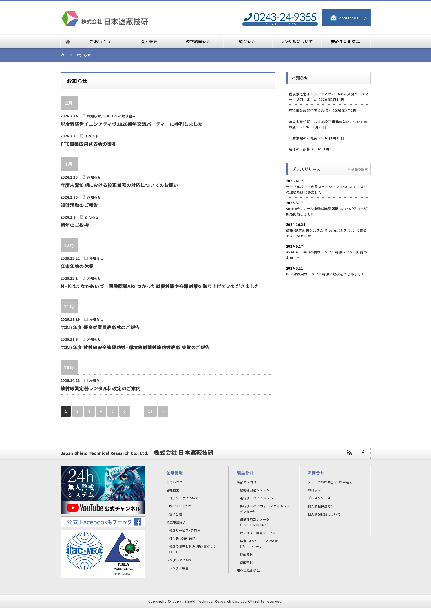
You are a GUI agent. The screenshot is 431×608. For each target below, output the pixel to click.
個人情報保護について (324, 514)
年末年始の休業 (77, 266)
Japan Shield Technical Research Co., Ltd (210, 601)
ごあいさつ (174, 482)
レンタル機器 (179, 568)
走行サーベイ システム (257, 498)
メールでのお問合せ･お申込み (330, 482)
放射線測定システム (254, 490)
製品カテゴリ (247, 482)
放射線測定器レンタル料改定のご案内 (101, 388)
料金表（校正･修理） (183, 538)
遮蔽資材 (246, 554)
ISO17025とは (180, 506)
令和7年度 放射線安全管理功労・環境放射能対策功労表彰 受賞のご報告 (135, 347)
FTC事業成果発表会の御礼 (89, 144)
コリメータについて (184, 498)
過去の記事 (359, 169)
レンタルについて (179, 560)
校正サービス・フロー (185, 530)
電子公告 (175, 514)
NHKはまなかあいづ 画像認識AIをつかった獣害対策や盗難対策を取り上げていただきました (160, 286)
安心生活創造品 (248, 570)
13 (150, 411)
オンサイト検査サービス (258, 533)
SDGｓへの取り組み (119, 115)
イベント (92, 135)
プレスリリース (319, 498)
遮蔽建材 (246, 562)
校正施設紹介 (176, 522)
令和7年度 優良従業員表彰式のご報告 (100, 327)
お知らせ (94, 115)
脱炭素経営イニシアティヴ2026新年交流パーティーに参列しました (132, 124)
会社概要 (173, 490)
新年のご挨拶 (75, 225)
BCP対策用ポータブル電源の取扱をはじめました (325, 273)
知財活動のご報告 (79, 205)
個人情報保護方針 (321, 506)
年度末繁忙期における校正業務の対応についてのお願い (119, 185)
